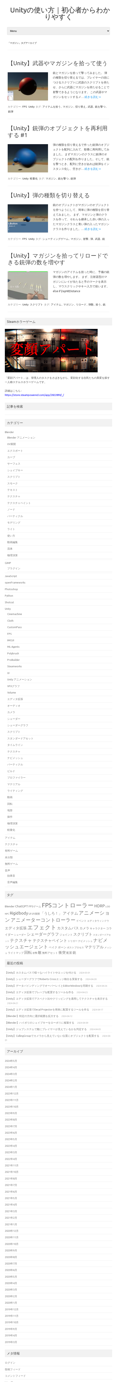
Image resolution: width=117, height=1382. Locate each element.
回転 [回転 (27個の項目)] (28, 952)
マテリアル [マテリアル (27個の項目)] (94, 947)
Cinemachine (14, 614)
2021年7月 (11, 1185)
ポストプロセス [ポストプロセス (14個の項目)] (75, 947)
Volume (11, 692)
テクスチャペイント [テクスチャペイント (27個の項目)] (50, 940)
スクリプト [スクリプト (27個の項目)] (82, 934)
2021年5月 (11, 1198)
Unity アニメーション (19, 679)
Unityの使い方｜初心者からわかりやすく (60, 13)
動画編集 (12, 542)
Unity (31, 106)
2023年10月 (12, 1106)
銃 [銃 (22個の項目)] (74, 952)
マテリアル (13, 784)
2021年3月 (11, 1211)
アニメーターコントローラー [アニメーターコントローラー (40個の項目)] (43, 920)
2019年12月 (12, 1309)
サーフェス (13, 463)
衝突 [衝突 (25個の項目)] (62, 952)
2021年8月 (11, 1178)
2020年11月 (12, 1237)
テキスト (12, 489)
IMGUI (10, 640)
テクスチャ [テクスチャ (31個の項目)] (21, 940)
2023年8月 (11, 1119)
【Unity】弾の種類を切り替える (49, 195)
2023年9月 (11, 1113)
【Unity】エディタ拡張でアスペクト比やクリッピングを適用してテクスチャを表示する (56, 998)
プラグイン (13, 568)
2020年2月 (11, 1296)
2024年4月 (11, 1067)
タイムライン (15, 744)
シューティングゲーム (55, 238)
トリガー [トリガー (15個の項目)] (72, 941)
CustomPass (14, 627)
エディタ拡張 (15, 699)
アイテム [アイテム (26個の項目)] (70, 913)
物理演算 (12, 555)
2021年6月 (11, 1191)
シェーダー (13, 718)
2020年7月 (11, 1263)
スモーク (12, 483)
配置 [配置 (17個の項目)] (69, 952)
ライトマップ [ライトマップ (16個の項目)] (16, 952)
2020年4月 (11, 1283)
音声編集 (12, 882)
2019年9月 (11, 1328)
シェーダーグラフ (17, 725)
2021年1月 (11, 1224)
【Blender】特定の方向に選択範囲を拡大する (31, 1016)
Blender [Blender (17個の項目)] (10, 906)
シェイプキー (15, 470)
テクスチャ (13, 496)
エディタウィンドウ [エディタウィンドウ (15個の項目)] (98, 920)
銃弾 (10, 111)
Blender (9, 432)
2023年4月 (11, 1145)
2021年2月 (11, 1217)
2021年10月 (12, 1171)
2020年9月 (11, 1250)
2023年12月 (12, 1093)
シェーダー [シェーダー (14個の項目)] (20, 934)
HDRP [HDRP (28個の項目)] (99, 906)
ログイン (10, 1362)
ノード (11, 509)
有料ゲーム (11, 850)
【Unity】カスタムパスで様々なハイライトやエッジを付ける (40, 972)
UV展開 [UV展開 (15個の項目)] (36, 913)
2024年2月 (11, 1080)
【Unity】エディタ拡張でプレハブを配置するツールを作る (39, 992)
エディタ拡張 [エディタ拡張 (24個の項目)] (16, 928)
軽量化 (34, 178)
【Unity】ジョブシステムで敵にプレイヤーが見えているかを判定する (46, 1029)
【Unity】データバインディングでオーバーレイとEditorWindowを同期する (49, 985)
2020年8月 (11, 1257)
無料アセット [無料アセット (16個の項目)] (50, 952)
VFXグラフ (13, 686)
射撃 (85, 238)
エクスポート (15, 450)
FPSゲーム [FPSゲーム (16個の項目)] (35, 906)
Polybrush (13, 653)
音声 (7, 870)
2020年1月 (11, 1302)
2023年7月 (11, 1126)
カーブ (11, 457)
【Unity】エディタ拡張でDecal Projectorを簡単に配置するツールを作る (47, 1009)
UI (8, 673)
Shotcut (9, 602)
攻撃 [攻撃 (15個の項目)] (34, 953)
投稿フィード (13, 1369)
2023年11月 (12, 1100)
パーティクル (15, 516)
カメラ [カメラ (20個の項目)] (84, 928)
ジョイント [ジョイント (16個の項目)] (66, 934)
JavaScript (11, 576)
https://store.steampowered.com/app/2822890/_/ (34, 395)
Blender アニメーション (21, 437)
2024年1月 (11, 1086)
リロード (81, 304)
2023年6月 (11, 1132)
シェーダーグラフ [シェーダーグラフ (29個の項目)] (43, 934)
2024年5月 (11, 1060)
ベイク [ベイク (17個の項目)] (53, 947)
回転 (10, 803)
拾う (98, 304)
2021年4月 (11, 1204)
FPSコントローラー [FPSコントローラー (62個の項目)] (68, 905)
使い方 (11, 535)
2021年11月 (12, 1165)
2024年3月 (11, 1073)
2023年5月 (11, 1139)
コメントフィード (15, 1375)
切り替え (80, 106)
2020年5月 (11, 1276)
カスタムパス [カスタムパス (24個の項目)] (68, 928)
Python (9, 595)
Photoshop (11, 589)
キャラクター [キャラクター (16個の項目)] (98, 928)
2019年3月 (11, 1342)
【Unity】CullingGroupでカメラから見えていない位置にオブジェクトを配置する (52, 1035)
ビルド (11, 771)
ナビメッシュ (15, 758)
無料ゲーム (11, 863)
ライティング (15, 790)
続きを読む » (93, 97)
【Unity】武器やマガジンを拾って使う (58, 63)
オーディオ (13, 705)
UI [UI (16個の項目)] (30, 913)
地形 (10, 810)
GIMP (8, 562)
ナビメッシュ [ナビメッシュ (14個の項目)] (85, 941)
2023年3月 (11, 1152)
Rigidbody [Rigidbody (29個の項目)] (19, 913)
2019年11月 (12, 1315)
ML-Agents (13, 646)
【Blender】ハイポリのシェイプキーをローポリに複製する (39, 1022)
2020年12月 (12, 1230)
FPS (24, 106)
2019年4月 (11, 1335)
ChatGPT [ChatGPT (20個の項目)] (21, 906)
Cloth (10, 620)
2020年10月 (12, 1243)
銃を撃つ (100, 106)
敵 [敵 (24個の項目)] (40, 952)
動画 (10, 797)
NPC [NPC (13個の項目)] (7, 914)
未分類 (9, 857)
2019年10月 (12, 1322)
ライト (11, 529)
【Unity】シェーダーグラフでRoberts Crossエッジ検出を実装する (44, 979)
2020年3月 (11, 1289)
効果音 (11, 875)
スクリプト (36, 304)
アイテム (56, 304)
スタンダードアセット (20, 738)
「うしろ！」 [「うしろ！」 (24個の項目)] (51, 913)
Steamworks (14, 666)
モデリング (13, 522)
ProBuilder (13, 659)
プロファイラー (16, 777)
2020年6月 (11, 1270)
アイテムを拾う (51, 106)
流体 (10, 548)
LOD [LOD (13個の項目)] (108, 906)
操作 (10, 816)
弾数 (91, 304)
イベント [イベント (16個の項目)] (81, 920)
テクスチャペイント (19, 503)
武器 (90, 106)
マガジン (68, 106)
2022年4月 (11, 1158)
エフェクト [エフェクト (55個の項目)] (41, 927)
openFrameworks (15, 582)
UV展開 (11, 444)
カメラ (11, 712)
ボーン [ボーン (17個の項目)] (62, 947)
